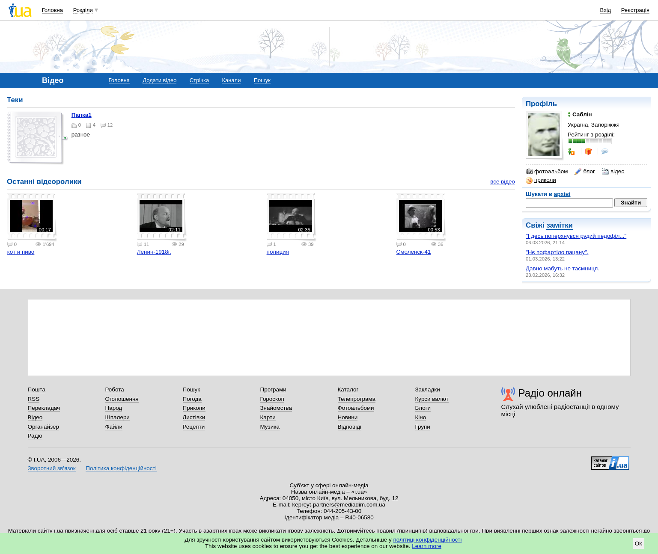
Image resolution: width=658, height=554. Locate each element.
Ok (638, 543)
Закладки (427, 389)
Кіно (420, 417)
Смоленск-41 (413, 252)
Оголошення (122, 399)
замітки (559, 225)
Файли (114, 427)
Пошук (262, 80)
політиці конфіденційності (427, 539)
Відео (35, 417)
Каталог (348, 389)
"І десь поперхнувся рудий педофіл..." (576, 236)
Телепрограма (357, 399)
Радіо (35, 436)
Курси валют (432, 399)
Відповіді (350, 427)
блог (585, 171)
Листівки (194, 417)
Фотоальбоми (356, 408)
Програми (273, 389)
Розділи (83, 10)
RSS (34, 399)
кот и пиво (21, 252)
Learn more (426, 546)
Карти (268, 417)
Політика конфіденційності (121, 468)
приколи (541, 180)
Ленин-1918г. (154, 252)
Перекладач (44, 408)
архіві (562, 194)
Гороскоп (272, 399)
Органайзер (43, 427)
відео (613, 171)
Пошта (36, 389)
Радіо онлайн (550, 393)
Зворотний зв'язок (52, 468)
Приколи (194, 408)
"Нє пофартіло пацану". (557, 252)
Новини (348, 417)
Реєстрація (635, 10)
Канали (231, 80)
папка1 (81, 115)
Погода (192, 399)
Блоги (423, 408)
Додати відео (159, 80)
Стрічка (199, 80)
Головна (52, 10)
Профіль (541, 104)
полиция (278, 252)
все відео (502, 181)
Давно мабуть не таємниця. (562, 268)
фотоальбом (547, 171)
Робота (114, 389)
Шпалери (117, 417)
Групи (422, 427)
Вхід (605, 10)
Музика (270, 427)
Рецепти (194, 427)
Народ (113, 408)
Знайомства (276, 408)
